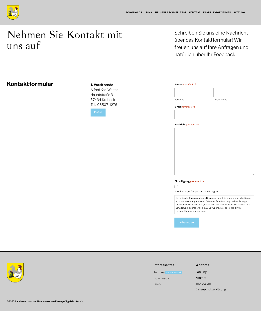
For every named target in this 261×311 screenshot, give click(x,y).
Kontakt (200, 277)
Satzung (201, 272)
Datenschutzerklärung (210, 289)
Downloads (161, 278)
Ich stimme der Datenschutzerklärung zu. (196, 191)
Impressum (203, 283)
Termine (158, 272)
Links (157, 284)
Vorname (179, 99)
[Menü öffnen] (252, 12)
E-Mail (98, 112)
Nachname (221, 99)
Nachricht (187, 124)
